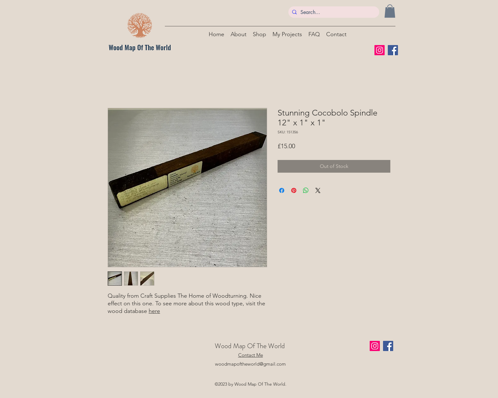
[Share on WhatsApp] (306, 190)
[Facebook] (393, 50)
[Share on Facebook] (282, 190)
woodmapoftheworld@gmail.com (250, 364)
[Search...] (333, 12)
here (154, 311)
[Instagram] (379, 50)
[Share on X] (318, 190)
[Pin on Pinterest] (294, 190)
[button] (389, 11)
